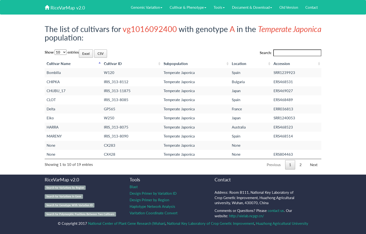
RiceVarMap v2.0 (65, 7)
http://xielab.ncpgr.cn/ (246, 216)
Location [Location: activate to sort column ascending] (239, 63)
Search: (291, 52)
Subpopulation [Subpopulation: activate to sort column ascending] (176, 63)
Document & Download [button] (252, 7)
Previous (274, 164)
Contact (311, 7)
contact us (276, 210)
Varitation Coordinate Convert (153, 213)
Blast (134, 187)
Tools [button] (219, 7)
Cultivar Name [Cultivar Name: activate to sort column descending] (59, 63)
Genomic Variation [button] (146, 7)
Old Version (288, 7)
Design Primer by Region (149, 200)
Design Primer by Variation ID (153, 193)
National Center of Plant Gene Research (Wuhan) (126, 223)
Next (313, 164)
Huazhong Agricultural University (282, 223)
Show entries (62, 52)
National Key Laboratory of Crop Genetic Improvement (210, 223)
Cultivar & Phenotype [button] (188, 7)
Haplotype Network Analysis (152, 206)
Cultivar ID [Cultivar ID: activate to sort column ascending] (113, 63)
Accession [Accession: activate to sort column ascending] (282, 63)
